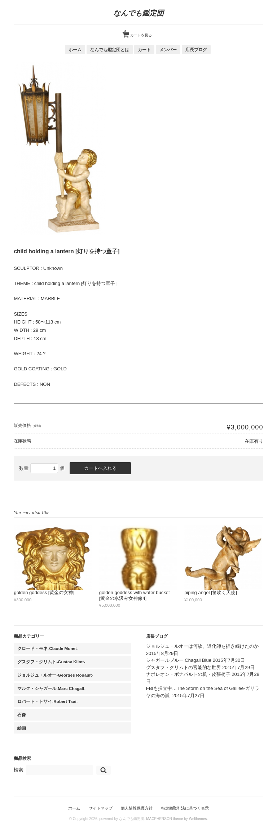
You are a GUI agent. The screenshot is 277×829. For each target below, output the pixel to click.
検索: (19, 769)
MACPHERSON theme (164, 819)
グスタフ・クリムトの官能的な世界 (183, 667)
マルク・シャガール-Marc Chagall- (51, 688)
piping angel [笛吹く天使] (210, 592)
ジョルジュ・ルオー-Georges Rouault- (55, 675)
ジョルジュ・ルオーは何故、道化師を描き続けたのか (202, 646)
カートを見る (138, 32)
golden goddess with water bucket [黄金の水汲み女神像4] (134, 595)
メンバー (168, 49)
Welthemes (198, 819)
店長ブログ (196, 49)
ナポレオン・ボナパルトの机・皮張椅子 (188, 674)
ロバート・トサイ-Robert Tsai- (47, 701)
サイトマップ (101, 808)
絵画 (21, 728)
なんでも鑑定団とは (109, 49)
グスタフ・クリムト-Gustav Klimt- (51, 661)
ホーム (75, 49)
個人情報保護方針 (137, 808)
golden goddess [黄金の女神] (44, 592)
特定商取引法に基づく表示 (185, 808)
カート (144, 49)
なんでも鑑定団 (138, 13)
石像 (21, 714)
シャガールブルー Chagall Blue (178, 660)
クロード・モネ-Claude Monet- (47, 648)
